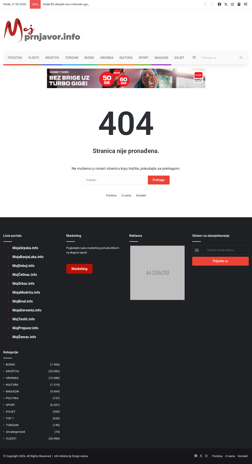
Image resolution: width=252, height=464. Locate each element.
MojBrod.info (22, 301)
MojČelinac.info (24, 275)
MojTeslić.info (23, 319)
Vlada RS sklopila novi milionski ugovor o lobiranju (74, 4)
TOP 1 (10, 418)
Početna (14, 57)
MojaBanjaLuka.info (27, 257)
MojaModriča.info (26, 292)
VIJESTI (33, 57)
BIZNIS (89, 57)
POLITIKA (12, 398)
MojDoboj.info (23, 266)
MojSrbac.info (23, 283)
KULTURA (125, 57)
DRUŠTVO (52, 57)
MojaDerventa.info (26, 310)
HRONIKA (106, 57)
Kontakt (141, 195)
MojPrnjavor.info (25, 328)
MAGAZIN (161, 57)
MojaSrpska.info (25, 248)
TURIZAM (71, 57)
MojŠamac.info (24, 337)
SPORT (144, 57)
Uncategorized (15, 431)
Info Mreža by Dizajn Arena (71, 456)
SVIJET (179, 57)
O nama (126, 195)
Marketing (79, 269)
